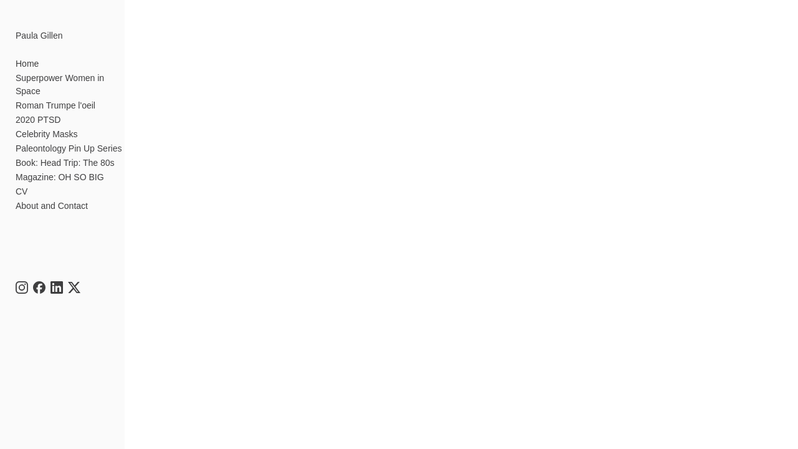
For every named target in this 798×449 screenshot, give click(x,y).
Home (27, 64)
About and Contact (52, 193)
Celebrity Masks (47, 121)
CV (21, 178)
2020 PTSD (38, 107)
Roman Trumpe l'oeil (55, 92)
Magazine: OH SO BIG (60, 164)
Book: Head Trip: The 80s (65, 150)
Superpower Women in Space (74, 78)
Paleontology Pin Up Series (69, 135)
